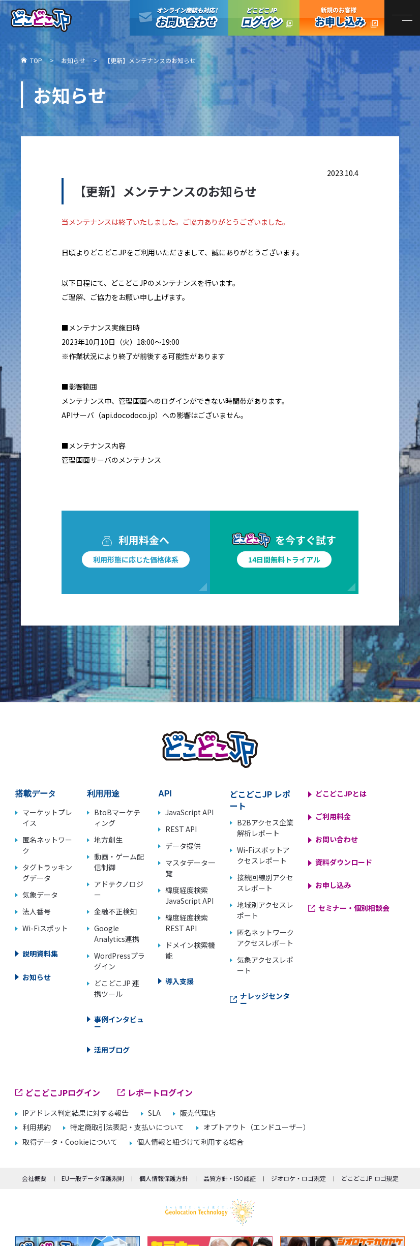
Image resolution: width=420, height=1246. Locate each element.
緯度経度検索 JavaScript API (189, 895)
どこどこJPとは (341, 793)
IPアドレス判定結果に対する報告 (75, 1113)
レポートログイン (160, 1092)
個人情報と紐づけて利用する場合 (190, 1142)
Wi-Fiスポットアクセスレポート (263, 855)
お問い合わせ (336, 839)
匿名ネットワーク (47, 845)
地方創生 (108, 840)
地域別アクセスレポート (265, 910)
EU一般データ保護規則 (93, 1178)
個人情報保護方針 (163, 1178)
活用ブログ (112, 1049)
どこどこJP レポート (260, 799)
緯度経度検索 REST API (186, 922)
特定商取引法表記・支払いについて (127, 1127)
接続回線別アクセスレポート (265, 882)
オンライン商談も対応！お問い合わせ (179, 18)
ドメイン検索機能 (190, 950)
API (165, 793)
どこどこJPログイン (263, 18)
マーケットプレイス (47, 817)
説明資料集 (40, 953)
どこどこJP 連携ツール (116, 988)
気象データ (40, 894)
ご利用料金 (333, 816)
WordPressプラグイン (119, 961)
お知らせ (36, 977)
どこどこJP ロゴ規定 (370, 1178)
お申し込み (333, 885)
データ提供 (183, 846)
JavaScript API (189, 812)
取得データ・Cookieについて (69, 1142)
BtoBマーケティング (117, 817)
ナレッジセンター (265, 999)
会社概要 (34, 1178)
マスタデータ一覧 (190, 867)
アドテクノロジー (118, 889)
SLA (154, 1113)
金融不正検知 (115, 911)
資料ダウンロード (343, 862)
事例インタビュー (119, 1023)
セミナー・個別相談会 (353, 908)
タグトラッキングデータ (47, 872)
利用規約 (36, 1127)
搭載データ (35, 793)
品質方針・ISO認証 (229, 1178)
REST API (181, 829)
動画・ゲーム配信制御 (119, 861)
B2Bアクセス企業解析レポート (265, 827)
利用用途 (103, 793)
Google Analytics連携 (116, 933)
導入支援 (179, 981)
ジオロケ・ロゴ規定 (298, 1178)
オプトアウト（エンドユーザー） (256, 1127)
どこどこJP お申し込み (341, 18)
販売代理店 (198, 1113)
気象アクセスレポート (265, 965)
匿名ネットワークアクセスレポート (265, 937)
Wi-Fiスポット (45, 928)
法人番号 (36, 911)
